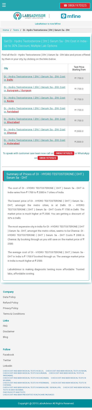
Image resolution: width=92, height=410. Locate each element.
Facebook (8, 354)
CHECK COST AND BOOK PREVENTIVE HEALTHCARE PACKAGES (28, 395)
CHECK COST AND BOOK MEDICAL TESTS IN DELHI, (23, 371)
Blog (5, 337)
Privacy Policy (10, 308)
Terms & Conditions (14, 313)
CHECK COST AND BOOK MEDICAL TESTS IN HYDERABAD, (26, 383)
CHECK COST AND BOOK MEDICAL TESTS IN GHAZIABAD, (26, 378)
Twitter (7, 360)
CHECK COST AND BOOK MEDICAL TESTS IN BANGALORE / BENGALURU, (32, 387)
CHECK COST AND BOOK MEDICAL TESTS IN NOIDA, (66, 371)
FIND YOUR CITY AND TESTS (14, 392)
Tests (16, 30)
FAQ (5, 325)
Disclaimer (8, 331)
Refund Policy (10, 302)
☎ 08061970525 (75, 5)
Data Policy (9, 297)
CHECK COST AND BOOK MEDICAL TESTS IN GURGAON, (25, 373)
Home (6, 30)
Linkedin (7, 365)
